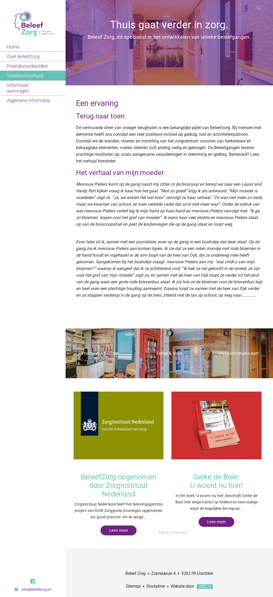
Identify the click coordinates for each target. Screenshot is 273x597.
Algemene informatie (28, 100)
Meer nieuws (173, 532)
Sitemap (133, 586)
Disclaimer (155, 586)
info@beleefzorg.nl (32, 589)
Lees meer (118, 530)
